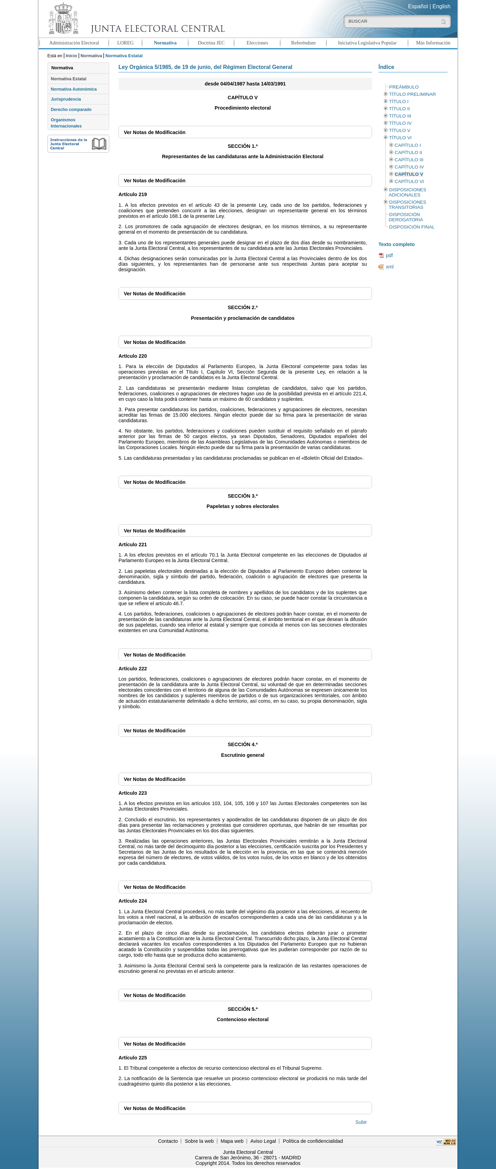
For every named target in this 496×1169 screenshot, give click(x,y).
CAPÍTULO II (408, 152)
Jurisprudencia (66, 99)
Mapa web (232, 1141)
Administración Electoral (74, 42)
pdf (389, 255)
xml (389, 267)
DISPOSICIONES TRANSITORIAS (407, 205)
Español (418, 6)
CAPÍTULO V (409, 174)
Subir (361, 1122)
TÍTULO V (399, 130)
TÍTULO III (400, 116)
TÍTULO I (399, 101)
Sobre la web (199, 1141)
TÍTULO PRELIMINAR (412, 94)
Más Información (433, 42)
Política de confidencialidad (313, 1141)
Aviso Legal (263, 1141)
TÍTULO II (399, 108)
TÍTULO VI (400, 137)
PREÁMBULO (404, 87)
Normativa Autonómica (73, 89)
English (442, 6)
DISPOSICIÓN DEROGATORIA (406, 217)
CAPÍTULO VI (409, 181)
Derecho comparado (71, 109)
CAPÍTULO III (409, 159)
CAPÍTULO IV (409, 167)
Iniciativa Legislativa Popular (367, 42)
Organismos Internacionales (66, 123)
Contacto (168, 1141)
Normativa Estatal (68, 79)
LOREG (125, 42)
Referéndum (303, 42)
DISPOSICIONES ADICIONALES (407, 192)
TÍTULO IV (400, 123)
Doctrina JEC (211, 42)
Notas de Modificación (154, 132)
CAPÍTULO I (408, 145)
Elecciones (257, 42)
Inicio (71, 55)
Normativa (165, 42)
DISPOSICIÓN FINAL (412, 227)
